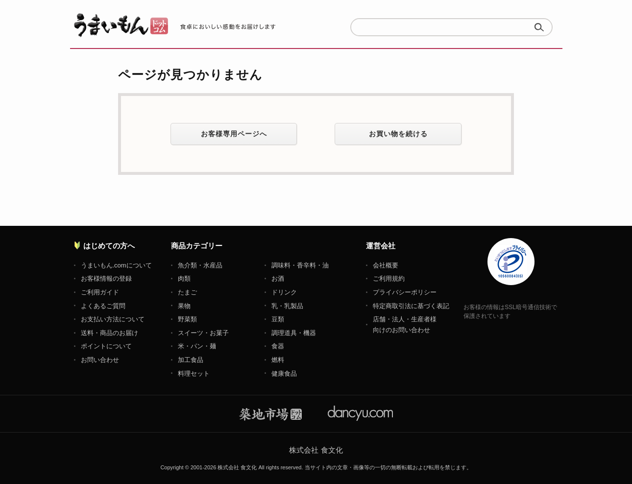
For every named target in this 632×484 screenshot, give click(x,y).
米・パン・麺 (197, 346)
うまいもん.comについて (116, 265)
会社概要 (385, 265)
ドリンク (284, 292)
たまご (187, 292)
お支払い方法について (113, 319)
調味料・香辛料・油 (300, 265)
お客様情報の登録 (106, 278)
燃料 (277, 359)
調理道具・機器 (293, 333)
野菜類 (187, 319)
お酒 (277, 278)
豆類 (277, 319)
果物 (184, 306)
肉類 (184, 278)
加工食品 (190, 359)
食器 (277, 346)
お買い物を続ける (398, 134)
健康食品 (284, 373)
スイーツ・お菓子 (203, 333)
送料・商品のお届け (109, 333)
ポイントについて (106, 346)
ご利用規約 (389, 278)
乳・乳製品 (287, 306)
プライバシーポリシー (405, 292)
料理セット (194, 373)
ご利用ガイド (100, 292)
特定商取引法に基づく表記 (411, 306)
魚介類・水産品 (200, 265)
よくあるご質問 (103, 306)
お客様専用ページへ (234, 134)
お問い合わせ (100, 359)
